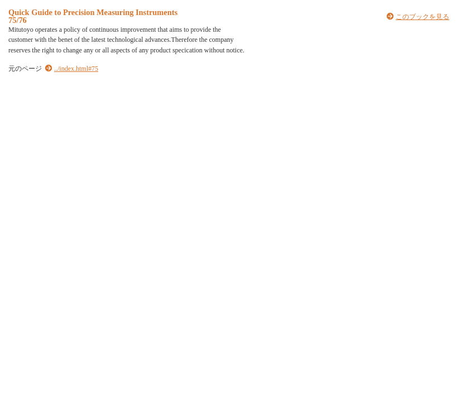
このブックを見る (422, 17)
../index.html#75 (76, 69)
